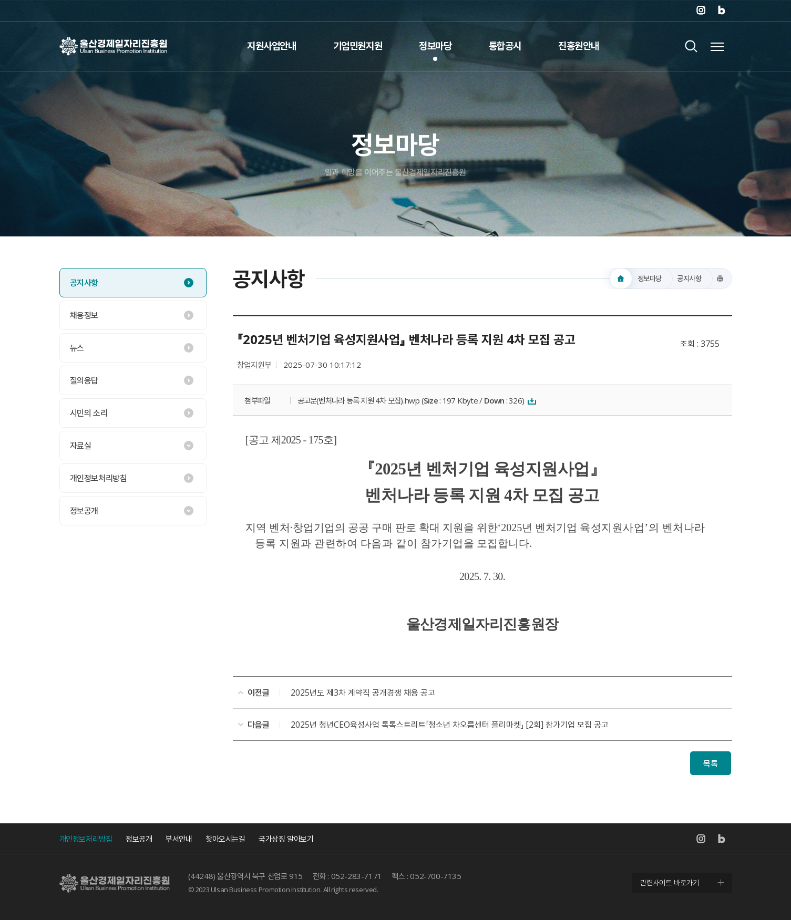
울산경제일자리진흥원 (113, 46)
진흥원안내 (578, 46)
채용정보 (84, 315)
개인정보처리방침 (98, 478)
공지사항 (84, 282)
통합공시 (505, 46)
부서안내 (179, 838)
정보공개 (84, 510)
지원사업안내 (271, 46)
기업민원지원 (358, 46)
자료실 (80, 445)
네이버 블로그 (721, 10)
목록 (710, 763)
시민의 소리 (89, 413)
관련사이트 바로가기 (669, 882)
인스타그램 (700, 10)
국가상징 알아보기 (286, 838)
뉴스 (77, 348)
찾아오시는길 (225, 838)
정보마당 (435, 46)
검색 (691, 46)
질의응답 (84, 380)
